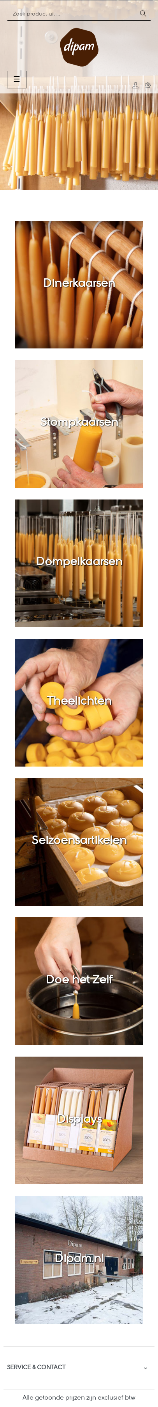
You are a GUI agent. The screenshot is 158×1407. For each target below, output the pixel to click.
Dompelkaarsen (79, 563)
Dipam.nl (79, 1259)
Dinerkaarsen (79, 284)
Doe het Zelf (79, 981)
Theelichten (79, 702)
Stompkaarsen (79, 423)
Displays (79, 1120)
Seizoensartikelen (79, 841)
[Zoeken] (71, 14)
